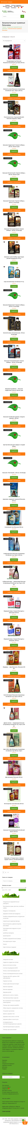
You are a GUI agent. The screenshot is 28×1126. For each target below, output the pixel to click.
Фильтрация (22, 889)
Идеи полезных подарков (9, 947)
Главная (4, 27)
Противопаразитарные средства (11, 1026)
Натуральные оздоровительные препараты (11, 902)
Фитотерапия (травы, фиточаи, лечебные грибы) (13, 907)
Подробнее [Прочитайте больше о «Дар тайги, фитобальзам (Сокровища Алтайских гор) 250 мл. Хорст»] (14, 755)
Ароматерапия (7, 935)
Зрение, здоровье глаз (9, 1013)
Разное (5, 944)
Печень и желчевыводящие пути (11, 970)
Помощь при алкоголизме (10, 1029)
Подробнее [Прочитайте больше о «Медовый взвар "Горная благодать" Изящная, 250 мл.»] (14, 645)
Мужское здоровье (8, 986)
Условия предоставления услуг (10, 1092)
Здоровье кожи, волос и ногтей (11, 1016)
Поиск (23, 881)
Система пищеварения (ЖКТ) (10, 968)
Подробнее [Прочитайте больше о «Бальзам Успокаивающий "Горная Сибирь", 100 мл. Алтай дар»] (14, 367)
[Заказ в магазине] (14, 40)
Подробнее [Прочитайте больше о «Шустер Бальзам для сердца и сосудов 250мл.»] (14, 451)
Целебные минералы (8, 933)
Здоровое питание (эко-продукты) (11, 913)
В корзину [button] (14, 263)
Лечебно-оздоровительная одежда (12, 938)
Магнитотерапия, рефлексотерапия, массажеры (12, 924)
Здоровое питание (7, 1065)
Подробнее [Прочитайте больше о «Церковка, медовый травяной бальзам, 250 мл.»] (14, 505)
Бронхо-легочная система (9, 965)
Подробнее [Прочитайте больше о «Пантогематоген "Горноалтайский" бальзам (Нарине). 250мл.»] (14, 123)
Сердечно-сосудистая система (10, 962)
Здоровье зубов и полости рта (10, 1019)
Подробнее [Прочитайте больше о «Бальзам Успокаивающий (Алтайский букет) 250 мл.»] (14, 836)
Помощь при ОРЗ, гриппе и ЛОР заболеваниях (11, 977)
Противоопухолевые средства (10, 998)
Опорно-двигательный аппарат (11, 983)
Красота (4, 1062)
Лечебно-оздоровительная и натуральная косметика (13, 917)
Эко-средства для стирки (9, 941)
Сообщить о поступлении (14, 70)
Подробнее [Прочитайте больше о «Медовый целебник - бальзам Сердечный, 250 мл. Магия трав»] (14, 395)
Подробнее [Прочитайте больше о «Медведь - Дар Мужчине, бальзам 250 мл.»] (14, 673)
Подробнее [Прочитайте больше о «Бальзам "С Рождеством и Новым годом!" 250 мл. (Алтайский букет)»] (14, 864)
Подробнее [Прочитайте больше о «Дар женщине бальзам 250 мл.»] (14, 782)
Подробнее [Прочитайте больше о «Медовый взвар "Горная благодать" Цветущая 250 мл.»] (14, 617)
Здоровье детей (7, 992)
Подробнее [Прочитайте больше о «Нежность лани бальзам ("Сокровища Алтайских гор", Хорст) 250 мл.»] (14, 95)
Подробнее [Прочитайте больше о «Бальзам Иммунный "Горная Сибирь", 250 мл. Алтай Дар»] (14, 311)
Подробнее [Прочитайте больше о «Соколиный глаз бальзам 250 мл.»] (14, 532)
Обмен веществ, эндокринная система (13, 1008)
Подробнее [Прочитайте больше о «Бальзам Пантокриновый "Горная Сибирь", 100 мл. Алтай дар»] (14, 235)
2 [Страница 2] (5, 872)
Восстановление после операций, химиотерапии (11, 1001)
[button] (6, 2)
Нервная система (7, 981)
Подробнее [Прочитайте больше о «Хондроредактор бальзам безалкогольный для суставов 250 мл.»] (14, 67)
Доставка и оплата (7, 1090)
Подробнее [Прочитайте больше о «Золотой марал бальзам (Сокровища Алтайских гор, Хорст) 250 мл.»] (14, 701)
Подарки (4, 1069)
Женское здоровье (8, 989)
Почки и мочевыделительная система (12, 973)
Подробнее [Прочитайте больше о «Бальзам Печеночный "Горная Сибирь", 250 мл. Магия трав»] (14, 179)
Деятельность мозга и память (10, 995)
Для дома (4, 1067)
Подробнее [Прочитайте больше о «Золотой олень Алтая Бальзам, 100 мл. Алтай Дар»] (14, 339)
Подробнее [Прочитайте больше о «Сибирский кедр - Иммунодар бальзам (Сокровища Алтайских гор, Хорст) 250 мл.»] (14, 589)
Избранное (5, 1088)
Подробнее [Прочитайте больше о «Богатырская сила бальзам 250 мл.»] (14, 808)
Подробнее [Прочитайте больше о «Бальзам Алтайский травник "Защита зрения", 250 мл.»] (14, 423)
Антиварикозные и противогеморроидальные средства (12, 1023)
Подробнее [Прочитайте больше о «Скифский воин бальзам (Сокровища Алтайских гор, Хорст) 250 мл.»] (14, 559)
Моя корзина (5, 1085)
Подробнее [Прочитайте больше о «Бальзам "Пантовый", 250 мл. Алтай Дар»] (14, 477)
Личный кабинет (6, 1087)
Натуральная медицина (8, 1063)
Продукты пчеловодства (9, 911)
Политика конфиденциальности (10, 1094)
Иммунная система (8, 959)
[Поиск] (22, 16)
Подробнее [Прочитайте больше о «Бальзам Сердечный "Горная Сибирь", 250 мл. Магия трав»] (14, 151)
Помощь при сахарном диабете (11, 1005)
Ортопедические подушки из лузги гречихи (12, 929)
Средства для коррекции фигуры (11, 921)
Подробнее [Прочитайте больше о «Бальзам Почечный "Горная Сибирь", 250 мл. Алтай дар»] (14, 207)
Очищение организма (8, 1011)
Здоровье (4, 1060)
